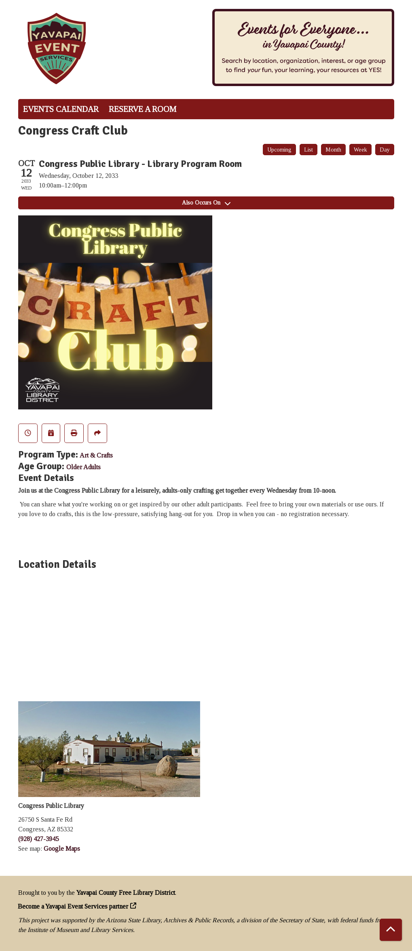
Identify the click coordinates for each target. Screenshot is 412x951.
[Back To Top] (391, 930)
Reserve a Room (142, 109)
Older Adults (83, 467)
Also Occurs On (206, 203)
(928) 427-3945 (38, 838)
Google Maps (62, 848)
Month (333, 150)
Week (360, 150)
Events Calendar (61, 109)
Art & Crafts (96, 455)
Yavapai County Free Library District (125, 892)
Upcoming (279, 150)
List (308, 150)
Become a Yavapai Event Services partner (73, 906)
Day (385, 150)
